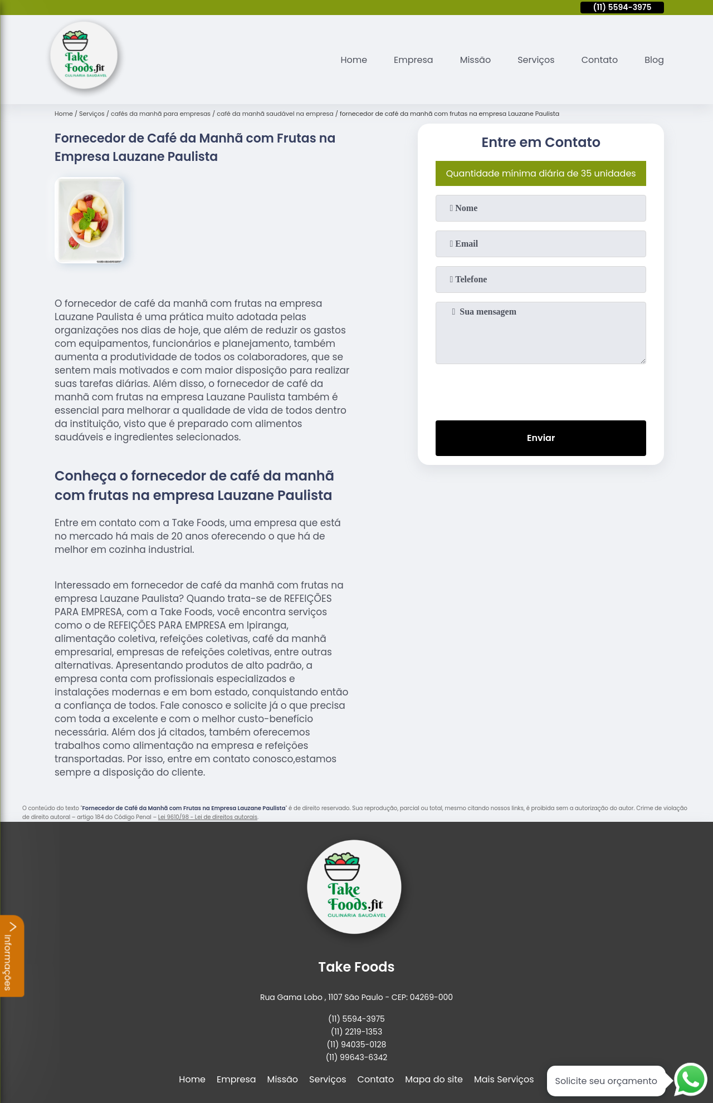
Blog (654, 59)
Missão (475, 59)
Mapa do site (434, 1079)
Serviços (536, 59)
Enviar (541, 438)
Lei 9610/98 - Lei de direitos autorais (207, 817)
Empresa (413, 59)
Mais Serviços (504, 1079)
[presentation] (541, 389)
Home (353, 59)
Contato (600, 59)
